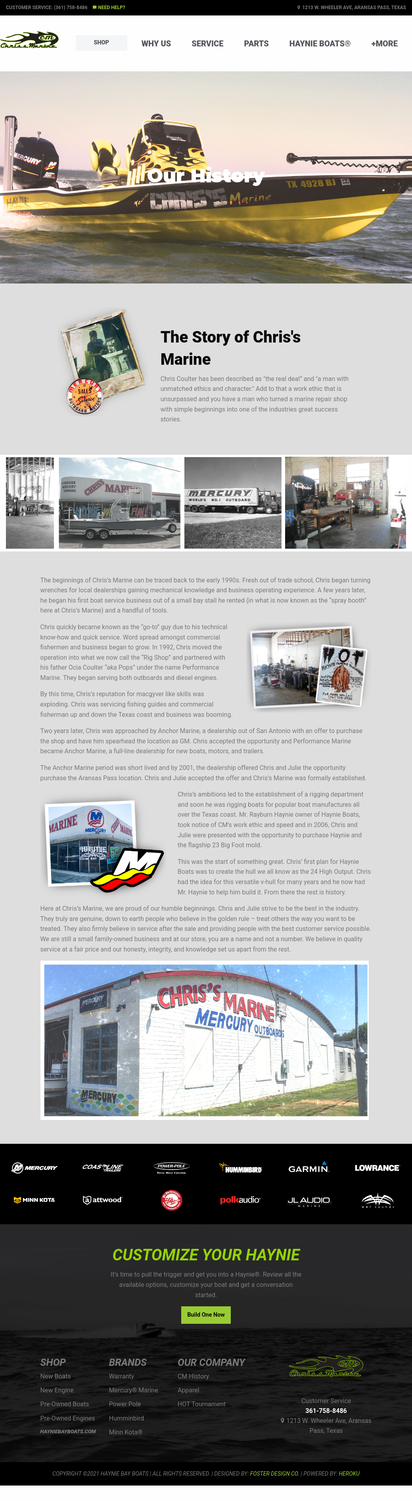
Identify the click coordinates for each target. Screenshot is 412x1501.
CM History (193, 1376)
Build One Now (206, 1314)
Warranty (121, 1376)
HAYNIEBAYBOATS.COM (68, 1431)
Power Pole (125, 1404)
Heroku (349, 1473)
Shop (101, 42)
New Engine (57, 1390)
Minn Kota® (126, 1432)
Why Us (156, 43)
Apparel (188, 1390)
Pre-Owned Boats (64, 1404)
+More (385, 43)
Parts (256, 43)
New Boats (55, 1376)
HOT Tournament (202, 1404)
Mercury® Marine (133, 1390)
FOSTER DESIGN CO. (274, 1473)
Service (207, 43)
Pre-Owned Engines (67, 1418)
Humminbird (126, 1418)
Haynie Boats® (320, 43)
